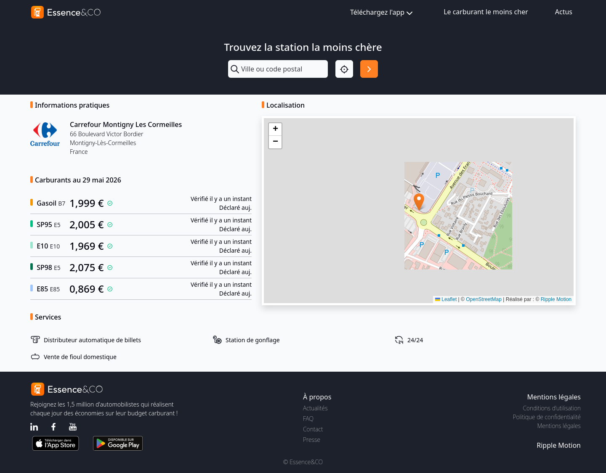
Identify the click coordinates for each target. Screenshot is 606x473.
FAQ (308, 419)
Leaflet (446, 299)
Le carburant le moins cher (486, 11)
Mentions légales (559, 426)
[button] (419, 202)
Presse (311, 440)
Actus (563, 11)
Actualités (315, 408)
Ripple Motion (556, 299)
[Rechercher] (369, 69)
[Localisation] (344, 69)
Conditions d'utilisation (552, 408)
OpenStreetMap (484, 299)
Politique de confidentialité (547, 417)
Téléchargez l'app (382, 13)
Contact (313, 429)
